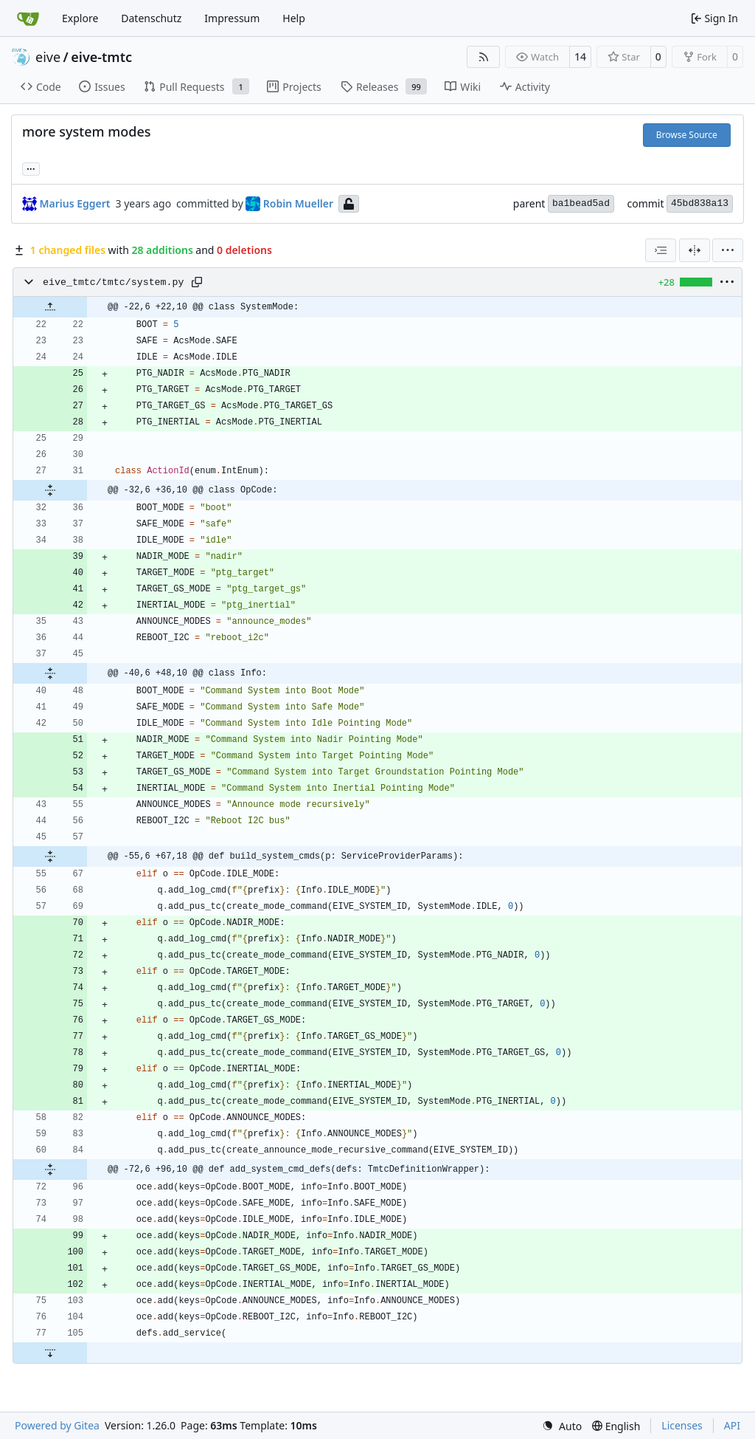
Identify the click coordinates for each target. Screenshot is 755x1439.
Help (293, 18)
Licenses (682, 1425)
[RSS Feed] (484, 57)
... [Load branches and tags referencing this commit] (31, 167)
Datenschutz (151, 18)
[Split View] (694, 250)
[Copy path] (197, 282)
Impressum (232, 18)
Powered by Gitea (57, 1425)
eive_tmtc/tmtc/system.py (113, 282)
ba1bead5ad (581, 203)
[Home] (28, 18)
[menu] (727, 250)
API (732, 1425)
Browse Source (686, 134)
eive (47, 56)
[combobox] (660, 250)
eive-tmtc (101, 56)
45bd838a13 (699, 203)
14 (580, 56)
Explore (80, 18)
